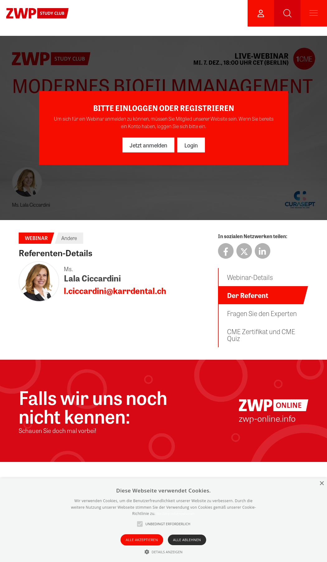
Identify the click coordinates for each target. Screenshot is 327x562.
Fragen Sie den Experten (262, 313)
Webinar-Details (250, 277)
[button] (164, 552)
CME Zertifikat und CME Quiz (261, 334)
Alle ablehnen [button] (187, 539)
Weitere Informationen (175, 513)
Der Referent (247, 295)
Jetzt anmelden (148, 145)
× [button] (321, 483)
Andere (69, 238)
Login (191, 145)
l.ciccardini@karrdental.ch (115, 290)
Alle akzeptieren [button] (142, 539)
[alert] (163, 520)
